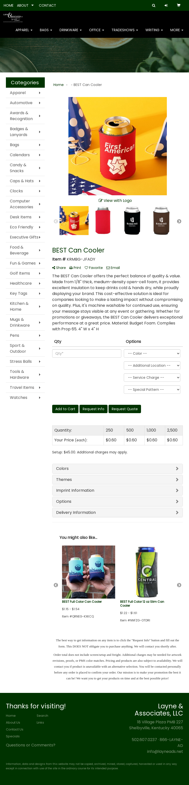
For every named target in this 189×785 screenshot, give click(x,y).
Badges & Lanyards (19, 132)
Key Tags (18, 293)
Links (40, 722)
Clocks (16, 191)
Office (96, 31)
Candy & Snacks (18, 168)
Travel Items (22, 387)
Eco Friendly (21, 227)
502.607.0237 (144, 740)
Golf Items (20, 273)
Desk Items (21, 217)
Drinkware (71, 31)
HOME (9, 5)
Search (42, 715)
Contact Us (14, 729)
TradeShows (124, 31)
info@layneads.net (165, 751)
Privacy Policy (14, 775)
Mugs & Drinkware (20, 322)
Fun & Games (23, 263)
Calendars (20, 155)
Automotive (21, 103)
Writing (154, 31)
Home (11, 715)
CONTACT (47, 5)
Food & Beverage (19, 250)
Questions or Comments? (30, 745)
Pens (14, 335)
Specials (13, 736)
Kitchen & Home (19, 306)
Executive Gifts (24, 237)
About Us (13, 722)
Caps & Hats (22, 181)
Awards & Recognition (21, 116)
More (176, 31)
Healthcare (21, 283)
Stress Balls (21, 361)
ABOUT (23, 5)
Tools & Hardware (19, 374)
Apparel (24, 31)
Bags (46, 31)
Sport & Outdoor (18, 348)
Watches (18, 397)
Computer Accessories (21, 204)
